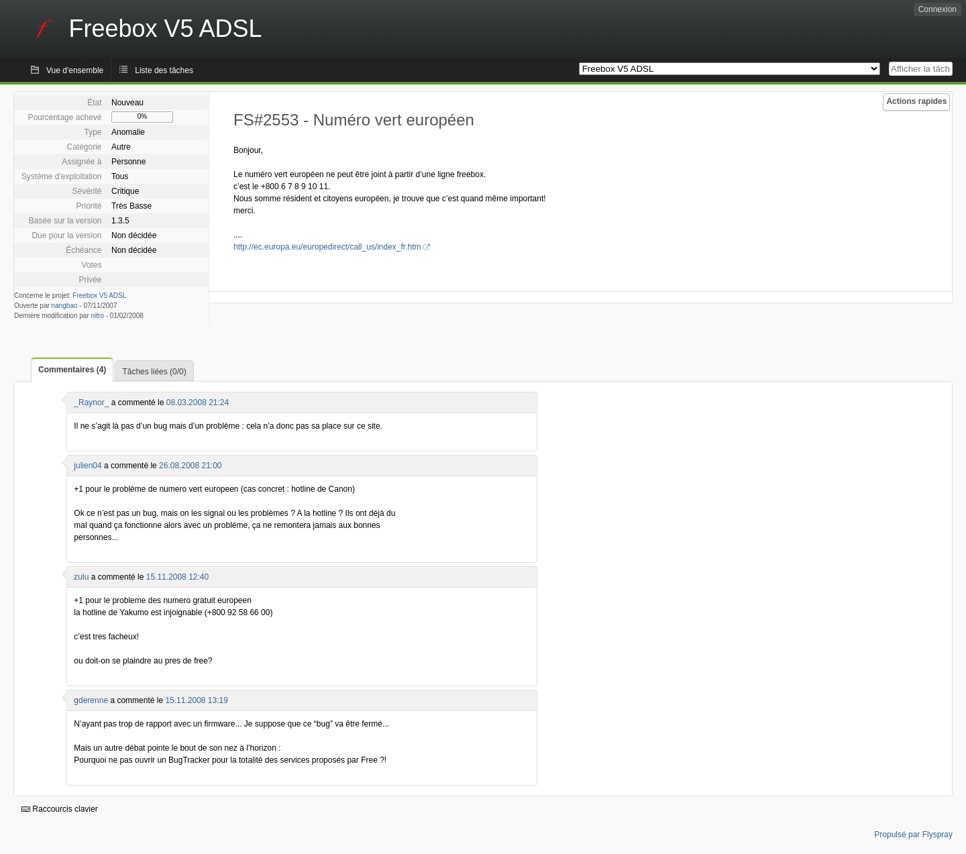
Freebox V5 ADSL (99, 295)
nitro (97, 315)
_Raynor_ (91, 402)
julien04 (87, 465)
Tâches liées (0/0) (154, 371)
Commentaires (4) (72, 369)
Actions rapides (916, 101)
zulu (81, 577)
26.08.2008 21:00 (190, 465)
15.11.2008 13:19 (196, 700)
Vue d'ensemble (74, 70)
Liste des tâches (164, 70)
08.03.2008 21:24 (197, 402)
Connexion (937, 9)
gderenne (91, 700)
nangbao (65, 305)
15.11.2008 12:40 (177, 577)
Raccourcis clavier (59, 809)
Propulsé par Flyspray (913, 834)
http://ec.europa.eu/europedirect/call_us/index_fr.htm (327, 247)
